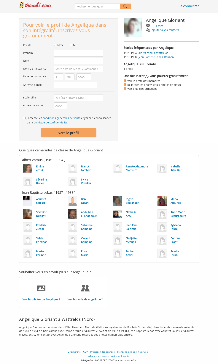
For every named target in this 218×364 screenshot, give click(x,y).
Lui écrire (157, 26)
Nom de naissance (34, 68)
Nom (26, 60)
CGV (85, 351)
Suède (126, 355)
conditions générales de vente (61, 118)
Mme (60, 45)
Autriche (115, 355)
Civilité (27, 45)
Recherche (75, 351)
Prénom (28, 53)
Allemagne (93, 355)
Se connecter (189, 6)
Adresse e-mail (32, 85)
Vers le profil (68, 133)
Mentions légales (126, 351)
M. (74, 45)
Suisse (105, 355)
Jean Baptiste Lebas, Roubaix (156, 57)
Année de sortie (33, 105)
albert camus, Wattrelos (153, 53)
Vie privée (143, 351)
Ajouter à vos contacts (165, 30)
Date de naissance (34, 76)
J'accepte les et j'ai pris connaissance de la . (69, 120)
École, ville (29, 97)
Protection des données (102, 351)
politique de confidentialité (50, 122)
